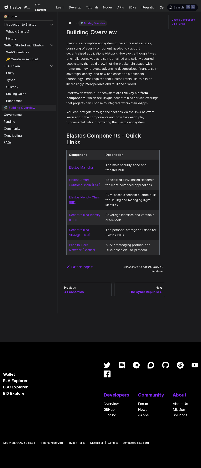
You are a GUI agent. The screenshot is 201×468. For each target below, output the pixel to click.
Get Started (40, 7)
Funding (9, 122)
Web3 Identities (17, 52)
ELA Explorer (15, 380)
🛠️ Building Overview (19, 108)
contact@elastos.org (136, 442)
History (11, 38)
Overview (111, 404)
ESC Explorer (15, 387)
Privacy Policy (76, 442)
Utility (10, 73)
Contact (113, 442)
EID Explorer (14, 393)
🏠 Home (10, 16)
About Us (180, 404)
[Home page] (70, 23)
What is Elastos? (18, 31)
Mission (179, 410)
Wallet (9, 374)
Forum (143, 404)
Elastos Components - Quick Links (185, 21)
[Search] (182, 7)
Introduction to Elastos (20, 24)
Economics (14, 101)
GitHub (109, 410)
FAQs (8, 142)
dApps (143, 415)
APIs (120, 7)
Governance (13, 115)
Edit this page (78, 267)
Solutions (180, 415)
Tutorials (92, 7)
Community (12, 128)
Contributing (13, 135)
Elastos (30, 442)
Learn (60, 7)
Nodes (108, 7)
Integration (148, 7)
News (142, 410)
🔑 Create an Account (22, 59)
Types (10, 80)
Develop (75, 7)
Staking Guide (16, 94)
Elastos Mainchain (82, 167)
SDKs (132, 7)
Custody (12, 87)
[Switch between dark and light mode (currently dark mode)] (162, 7)
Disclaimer (96, 442)
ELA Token (12, 66)
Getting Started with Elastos (24, 45)
